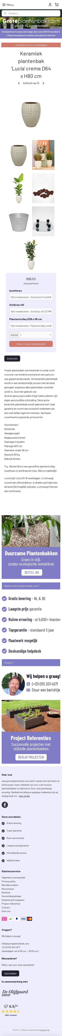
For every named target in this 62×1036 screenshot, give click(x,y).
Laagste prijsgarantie (18, 845)
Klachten (6, 892)
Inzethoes (15, 290)
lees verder (24, 795)
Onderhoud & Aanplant (13, 900)
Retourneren (8, 888)
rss (48, 1030)
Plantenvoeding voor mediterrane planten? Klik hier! (32, 35)
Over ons (6, 911)
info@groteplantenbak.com (15, 943)
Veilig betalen (13, 860)
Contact (6, 907)
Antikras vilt (16, 304)
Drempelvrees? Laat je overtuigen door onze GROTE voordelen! (31, 31)
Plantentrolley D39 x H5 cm (25, 319)
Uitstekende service (16, 852)
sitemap (43, 1030)
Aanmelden (10, 973)
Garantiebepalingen (11, 896)
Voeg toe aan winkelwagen (31, 343)
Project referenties (11, 903)
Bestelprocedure (10, 885)
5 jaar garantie (14, 830)
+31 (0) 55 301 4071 (11, 947)
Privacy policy (8, 881)
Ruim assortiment (15, 838)
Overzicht (12, 358)
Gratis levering (14, 823)
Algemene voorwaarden (13, 877)
